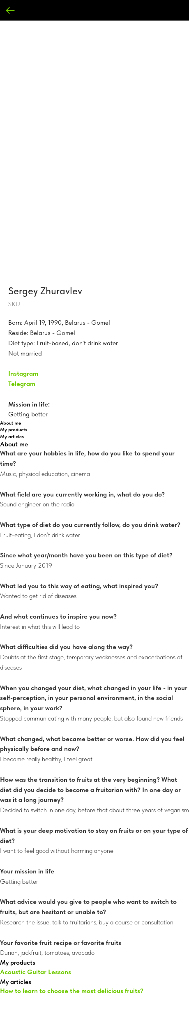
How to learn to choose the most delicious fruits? (71, 991)
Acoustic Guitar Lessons (35, 972)
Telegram (21, 384)
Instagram (23, 373)
